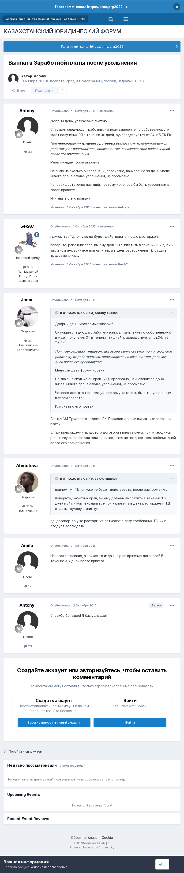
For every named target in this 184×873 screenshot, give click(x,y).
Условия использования (48, 867)
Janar (27, 299)
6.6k (28, 267)
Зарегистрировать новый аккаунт (54, 722)
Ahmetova (27, 465)
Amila (27, 545)
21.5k (28, 506)
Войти (130, 722)
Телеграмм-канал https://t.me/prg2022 (88, 7)
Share (18, 90)
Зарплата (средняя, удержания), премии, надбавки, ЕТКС (96, 81)
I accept (167, 864)
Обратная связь (84, 838)
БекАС (27, 226)
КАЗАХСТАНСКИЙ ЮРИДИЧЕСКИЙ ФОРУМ (62, 31)
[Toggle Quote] (57, 313)
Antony (40, 76)
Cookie (107, 838)
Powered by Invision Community (92, 847)
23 (28, 151)
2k (28, 340)
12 (27, 586)
